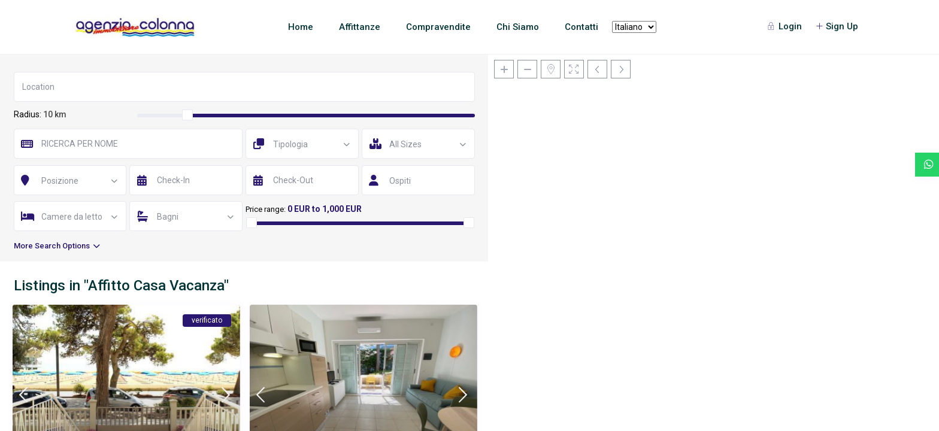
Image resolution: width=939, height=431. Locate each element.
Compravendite (438, 27)
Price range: (266, 209)
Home (300, 27)
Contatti (581, 27)
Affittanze (359, 27)
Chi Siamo (517, 27)
